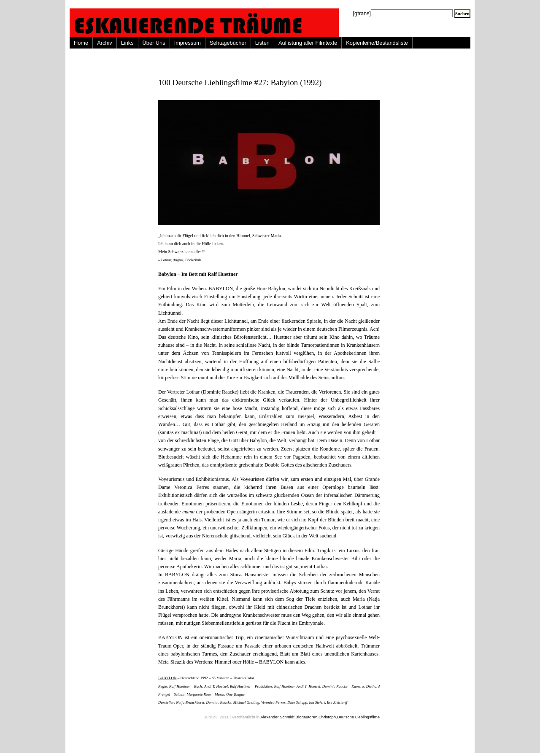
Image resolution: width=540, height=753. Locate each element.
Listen (262, 43)
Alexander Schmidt (277, 717)
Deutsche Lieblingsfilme (358, 717)
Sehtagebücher (228, 43)
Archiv (104, 43)
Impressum (187, 43)
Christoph (327, 717)
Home (81, 43)
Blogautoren (307, 717)
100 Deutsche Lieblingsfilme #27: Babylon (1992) (239, 82)
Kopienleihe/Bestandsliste (377, 43)
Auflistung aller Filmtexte (307, 43)
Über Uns (154, 43)
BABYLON (167, 678)
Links (127, 43)
